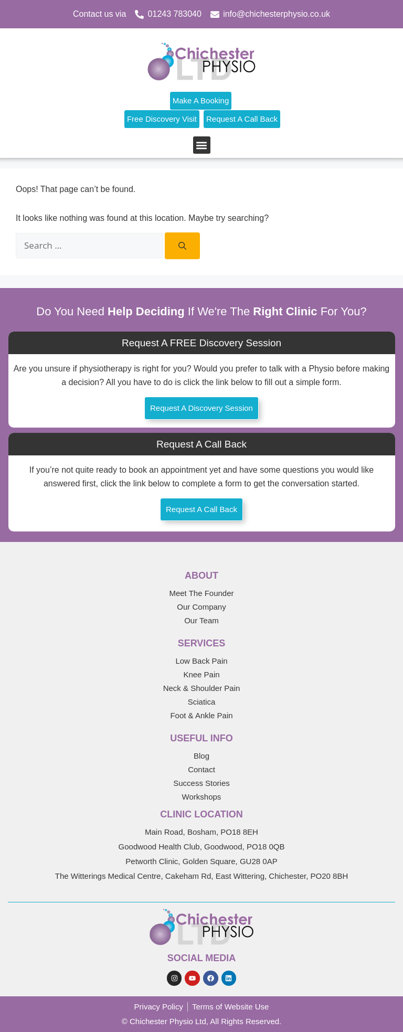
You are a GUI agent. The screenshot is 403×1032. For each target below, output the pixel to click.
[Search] (182, 245)
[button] (201, 145)
